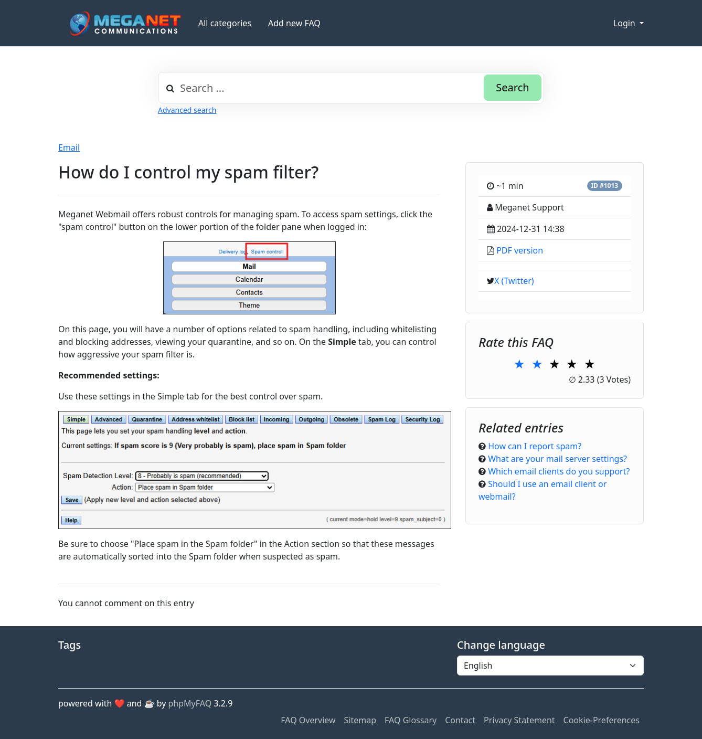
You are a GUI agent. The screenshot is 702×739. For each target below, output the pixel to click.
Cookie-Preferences (601, 720)
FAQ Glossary (411, 720)
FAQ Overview (308, 720)
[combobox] (351, 87)
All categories (224, 23)
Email (69, 147)
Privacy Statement (519, 720)
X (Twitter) (514, 281)
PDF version (519, 250)
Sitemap (360, 720)
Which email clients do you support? (559, 471)
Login (625, 23)
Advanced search (187, 110)
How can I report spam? (534, 446)
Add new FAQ (294, 23)
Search (512, 87)
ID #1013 (604, 185)
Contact (460, 720)
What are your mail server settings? (557, 458)
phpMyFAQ (190, 703)
